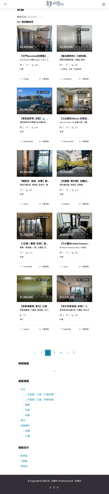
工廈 (27, 436)
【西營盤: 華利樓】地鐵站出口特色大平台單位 (84, 181)
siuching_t (67, 79)
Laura (65, 267)
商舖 (27, 430)
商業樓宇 (25, 425)
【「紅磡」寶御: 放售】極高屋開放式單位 (41, 243)
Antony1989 (68, 141)
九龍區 (24, 461)
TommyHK (27, 267)
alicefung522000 (30, 141)
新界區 (24, 455)
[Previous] (35, 353)
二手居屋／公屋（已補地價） (40, 394)
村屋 (27, 410)
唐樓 (27, 404)
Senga (26, 79)
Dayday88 (67, 329)
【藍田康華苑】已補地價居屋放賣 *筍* (80, 56)
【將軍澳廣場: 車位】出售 (33, 306)
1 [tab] (55, 371)
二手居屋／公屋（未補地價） (40, 399)
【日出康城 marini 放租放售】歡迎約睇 (80, 118)
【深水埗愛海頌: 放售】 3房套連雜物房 (80, 306)
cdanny (26, 329)
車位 (23, 420)
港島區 (24, 466)
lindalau (66, 204)
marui (25, 204)
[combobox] (35, 17)
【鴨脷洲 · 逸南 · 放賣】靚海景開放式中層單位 (44, 181)
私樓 (27, 415)
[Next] (67, 353)
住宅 (23, 389)
